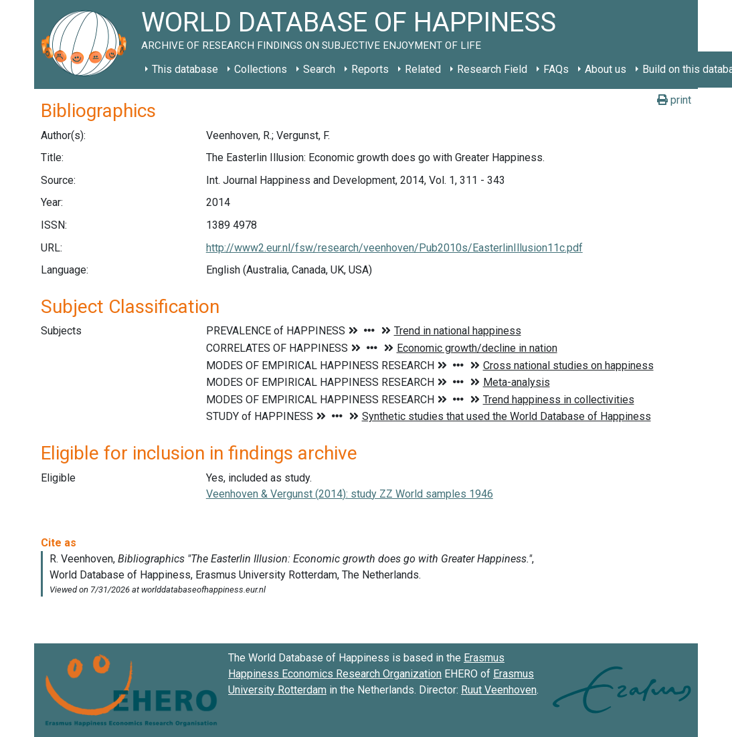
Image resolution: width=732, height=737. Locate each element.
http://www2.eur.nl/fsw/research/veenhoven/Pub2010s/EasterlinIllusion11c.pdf (394, 247)
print (674, 100)
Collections (260, 69)
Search (319, 69)
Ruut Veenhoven (499, 689)
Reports (370, 69)
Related (423, 69)
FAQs (556, 69)
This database (185, 69)
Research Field (492, 69)
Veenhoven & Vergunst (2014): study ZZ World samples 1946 (349, 494)
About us (605, 69)
